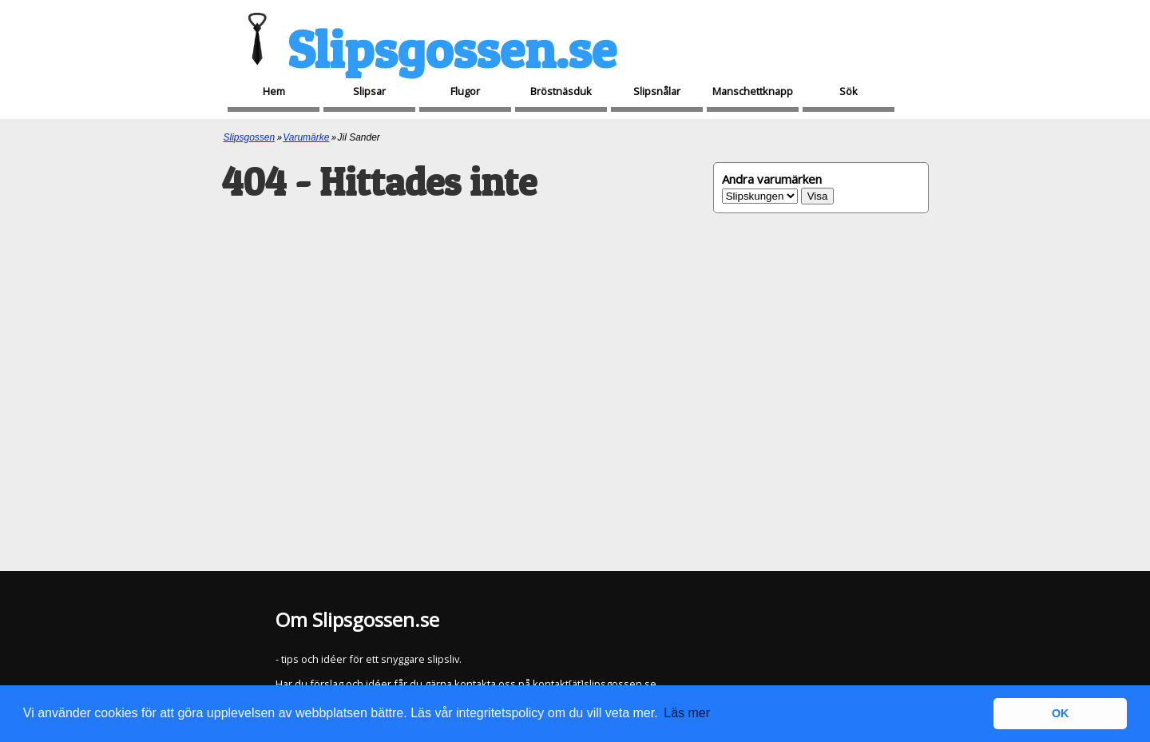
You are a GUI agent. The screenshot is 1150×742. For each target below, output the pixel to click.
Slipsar (369, 91)
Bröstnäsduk (561, 91)
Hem (274, 91)
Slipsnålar (656, 91)
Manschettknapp (752, 91)
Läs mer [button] (687, 713)
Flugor (465, 91)
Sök (848, 91)
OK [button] (1060, 713)
